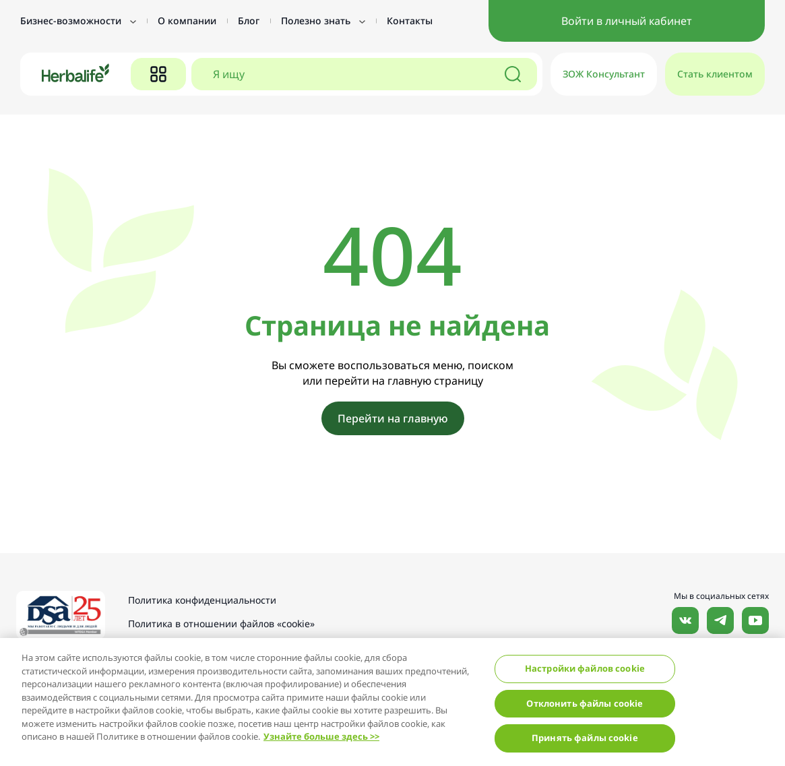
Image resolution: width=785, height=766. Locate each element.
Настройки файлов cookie (585, 668)
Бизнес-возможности (78, 20)
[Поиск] (513, 74)
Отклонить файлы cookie (584, 703)
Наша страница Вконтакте (685, 620)
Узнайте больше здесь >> (321, 736)
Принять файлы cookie (585, 738)
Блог (248, 20)
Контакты (410, 20)
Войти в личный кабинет (626, 20)
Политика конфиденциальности (202, 600)
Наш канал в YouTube (755, 620)
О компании (187, 20)
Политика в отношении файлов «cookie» (221, 623)
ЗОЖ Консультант (604, 73)
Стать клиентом (715, 73)
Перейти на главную (393, 418)
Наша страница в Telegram (720, 620)
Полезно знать (323, 20)
